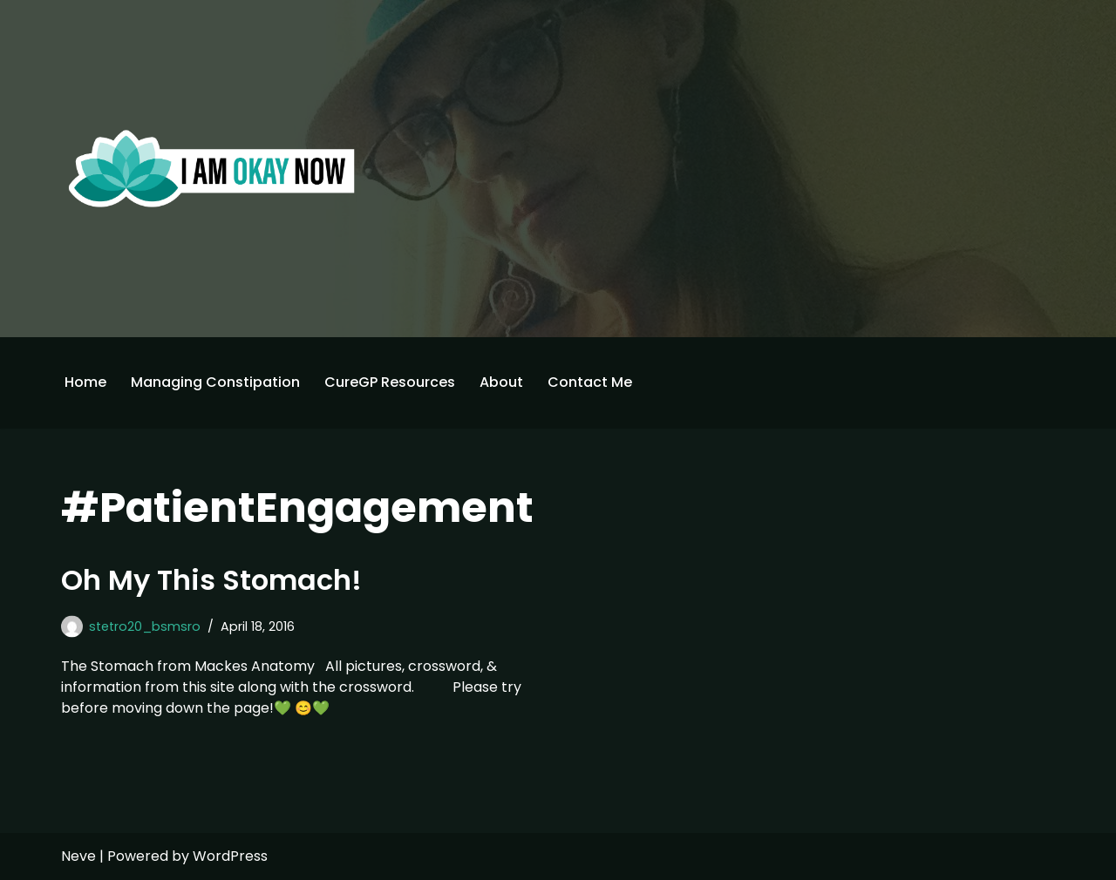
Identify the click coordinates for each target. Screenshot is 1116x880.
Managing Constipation (215, 382)
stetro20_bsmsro (145, 626)
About (501, 382)
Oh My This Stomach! (211, 579)
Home (85, 382)
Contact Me (590, 382)
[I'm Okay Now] (212, 168)
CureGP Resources (389, 382)
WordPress (230, 856)
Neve (78, 856)
